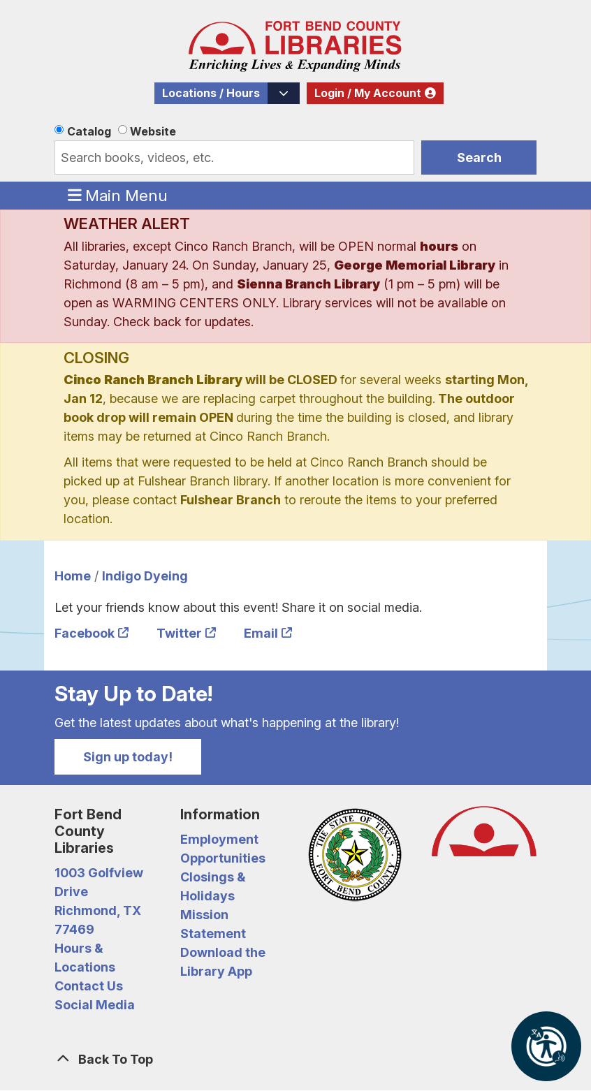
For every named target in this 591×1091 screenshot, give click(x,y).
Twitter (179, 633)
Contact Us (88, 986)
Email (261, 633)
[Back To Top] (295, 1059)
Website (153, 131)
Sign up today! (128, 756)
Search (479, 157)
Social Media (94, 1004)
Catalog (89, 131)
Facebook (84, 633)
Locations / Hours (211, 93)
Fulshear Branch (230, 499)
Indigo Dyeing (145, 576)
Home (72, 576)
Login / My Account (367, 93)
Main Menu (118, 195)
